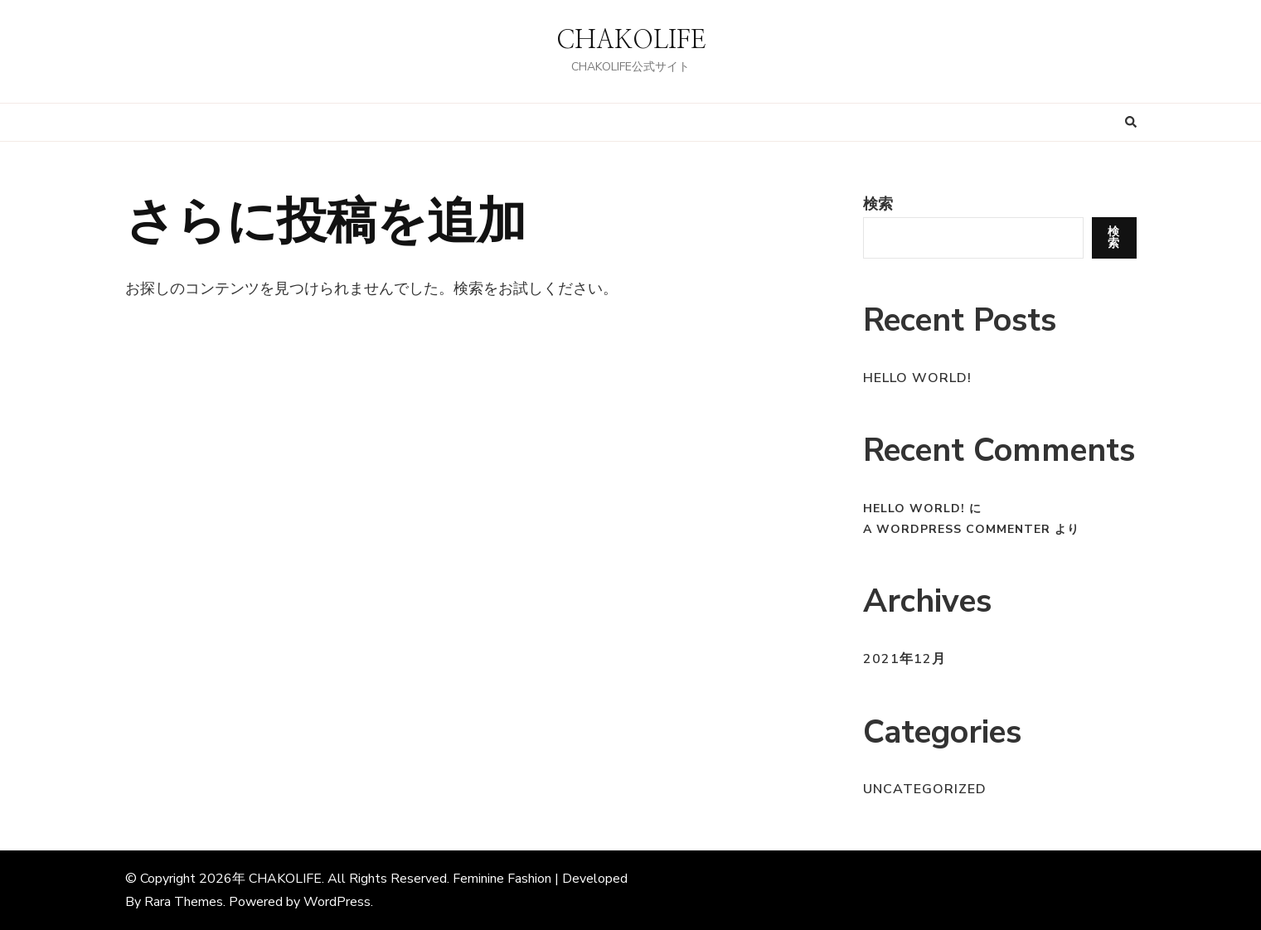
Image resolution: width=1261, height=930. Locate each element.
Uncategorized (925, 789)
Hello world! (917, 378)
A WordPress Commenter (956, 529)
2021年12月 (904, 659)
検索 (878, 204)
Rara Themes (183, 902)
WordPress (337, 902)
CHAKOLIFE (631, 40)
